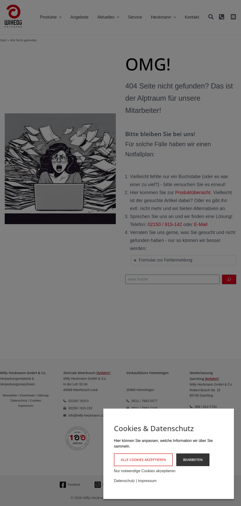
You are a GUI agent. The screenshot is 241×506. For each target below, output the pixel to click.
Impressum (147, 481)
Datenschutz (124, 481)
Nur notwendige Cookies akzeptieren (144, 471)
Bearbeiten (193, 459)
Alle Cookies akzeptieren (143, 459)
